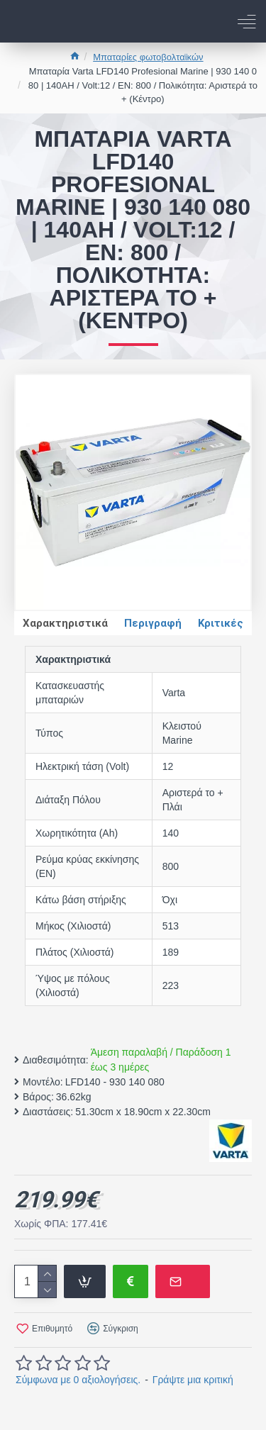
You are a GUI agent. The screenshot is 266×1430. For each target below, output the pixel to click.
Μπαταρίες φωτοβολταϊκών (148, 57)
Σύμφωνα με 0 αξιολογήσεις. (78, 1379)
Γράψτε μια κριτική (193, 1379)
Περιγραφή (153, 623)
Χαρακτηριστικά (65, 623)
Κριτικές (220, 623)
